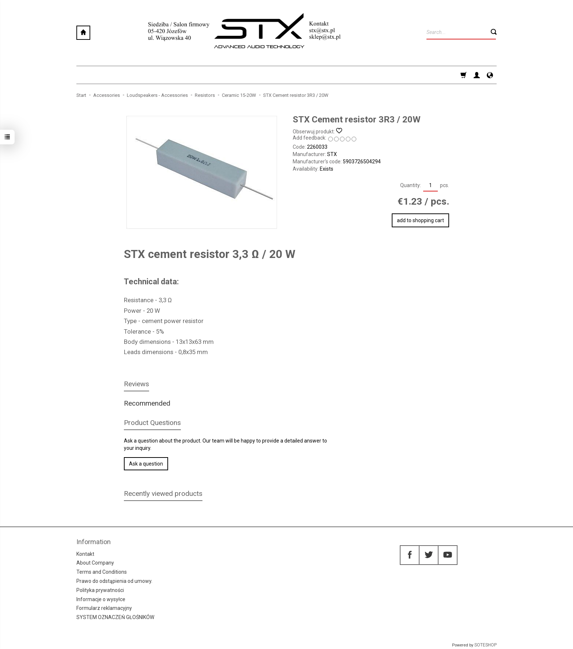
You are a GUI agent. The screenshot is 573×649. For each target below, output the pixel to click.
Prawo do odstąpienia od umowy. (114, 581)
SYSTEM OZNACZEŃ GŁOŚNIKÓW (115, 617)
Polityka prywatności (100, 590)
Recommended (147, 403)
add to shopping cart (420, 220)
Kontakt (85, 554)
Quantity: (410, 185)
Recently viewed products (163, 493)
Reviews (136, 384)
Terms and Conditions (101, 572)
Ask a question (146, 464)
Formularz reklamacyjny (104, 608)
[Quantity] (430, 185)
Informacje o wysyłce (100, 599)
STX (332, 154)
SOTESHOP (485, 645)
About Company (95, 563)
